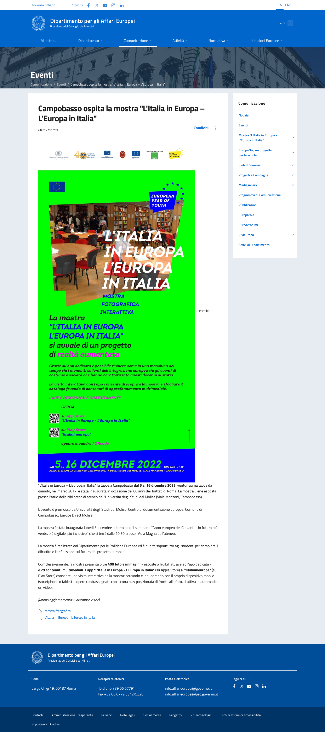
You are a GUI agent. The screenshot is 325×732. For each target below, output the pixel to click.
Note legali (127, 714)
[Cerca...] (288, 23)
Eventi (61, 84)
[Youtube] (103, 5)
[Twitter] (95, 5)
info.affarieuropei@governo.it (188, 688)
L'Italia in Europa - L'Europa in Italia (66, 617)
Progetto (175, 714)
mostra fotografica (54, 611)
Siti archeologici (201, 714)
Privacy (106, 714)
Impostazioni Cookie (45, 724)
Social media (152, 714)
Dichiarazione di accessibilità (241, 714)
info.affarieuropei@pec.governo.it (191, 694)
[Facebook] (87, 5)
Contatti (37, 714)
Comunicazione (41, 84)
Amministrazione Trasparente (72, 714)
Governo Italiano (43, 4)
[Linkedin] (120, 5)
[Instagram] (112, 5)
